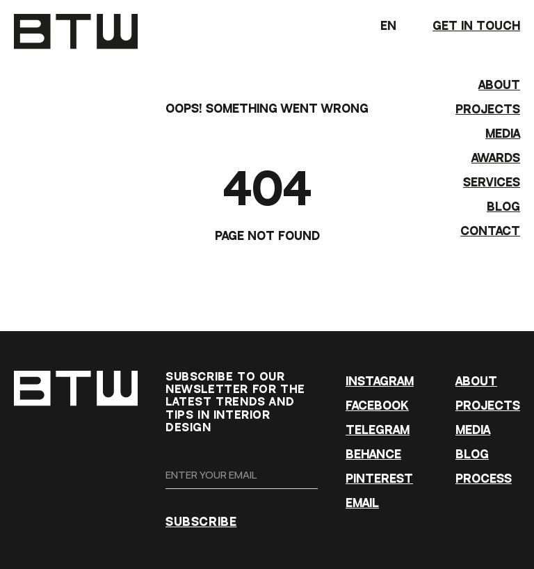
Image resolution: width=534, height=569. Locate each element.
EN (399, 29)
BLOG (503, 207)
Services (491, 182)
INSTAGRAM (380, 381)
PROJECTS (487, 109)
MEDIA (502, 134)
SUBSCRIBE (200, 522)
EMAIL (362, 503)
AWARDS (495, 158)
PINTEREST (379, 479)
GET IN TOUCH (476, 26)
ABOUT (499, 85)
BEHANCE (373, 454)
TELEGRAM (378, 430)
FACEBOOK (377, 406)
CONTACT (490, 231)
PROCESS (483, 479)
